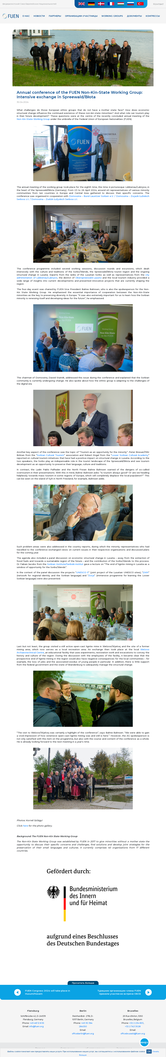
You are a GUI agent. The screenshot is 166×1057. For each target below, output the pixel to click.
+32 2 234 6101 (136, 1023)
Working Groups (112, 16)
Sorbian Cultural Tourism (50, 455)
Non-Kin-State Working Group (33, 119)
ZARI (145, 572)
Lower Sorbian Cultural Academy (130, 455)
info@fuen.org (36, 1026)
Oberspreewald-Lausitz (88, 277)
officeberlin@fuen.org (83, 1033)
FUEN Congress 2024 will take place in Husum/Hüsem (47, 992)
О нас (26, 16)
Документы (134, 16)
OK (149, 1051)
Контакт (158, 4)
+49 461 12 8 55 (37, 1023)
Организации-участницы (81, 16)
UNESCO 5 (82, 572)
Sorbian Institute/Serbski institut (65, 564)
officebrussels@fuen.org (133, 1033)
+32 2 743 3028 (133, 1026)
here (25, 825)
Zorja (91, 575)
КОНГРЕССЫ (153, 16)
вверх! (144, 1042)
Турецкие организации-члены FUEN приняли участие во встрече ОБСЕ (119, 992)
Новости (39, 16)
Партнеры (55, 16)
